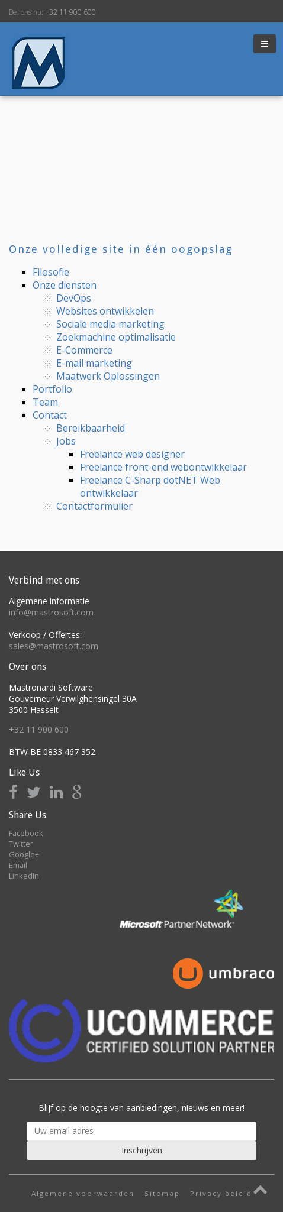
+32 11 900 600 (70, 12)
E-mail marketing (94, 363)
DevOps (73, 297)
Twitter (21, 843)
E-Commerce (84, 350)
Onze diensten (65, 284)
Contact (50, 415)
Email (18, 865)
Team (45, 402)
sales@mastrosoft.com (53, 646)
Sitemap (162, 1193)
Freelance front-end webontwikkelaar (163, 467)
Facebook (26, 833)
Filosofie (51, 271)
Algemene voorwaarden (82, 1193)
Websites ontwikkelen (105, 310)
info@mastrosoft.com (51, 612)
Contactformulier (94, 506)
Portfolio (52, 389)
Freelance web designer (132, 454)
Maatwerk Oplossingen (108, 376)
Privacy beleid (221, 1193)
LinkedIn (24, 875)
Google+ (24, 854)
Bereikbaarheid (90, 428)
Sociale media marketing (110, 323)
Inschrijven (141, 1150)
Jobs (66, 441)
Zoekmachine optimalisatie (116, 336)
